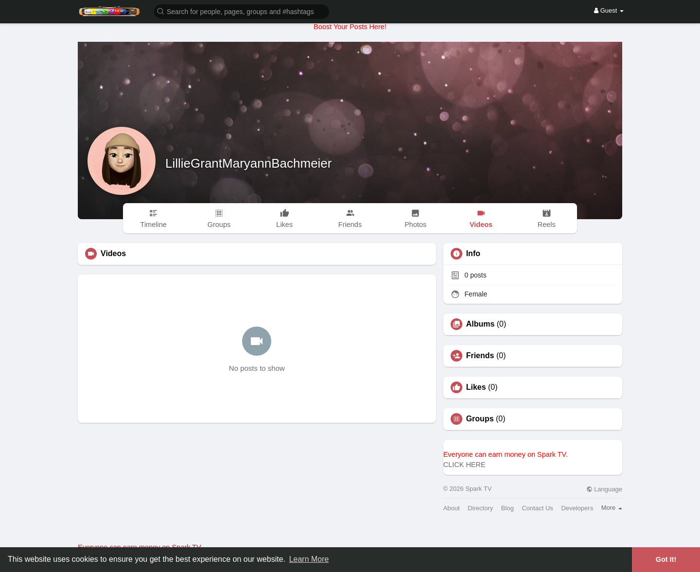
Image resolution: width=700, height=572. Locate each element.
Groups (480, 419)
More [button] (611, 507)
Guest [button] (609, 10)
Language (604, 489)
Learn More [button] (309, 559)
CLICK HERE (464, 464)
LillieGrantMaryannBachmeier (248, 163)
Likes (476, 387)
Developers (577, 508)
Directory (480, 508)
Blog (507, 508)
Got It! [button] (666, 559)
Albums (480, 324)
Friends (480, 356)
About (451, 508)
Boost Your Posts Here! (350, 27)
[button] (241, 11)
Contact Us (537, 508)
